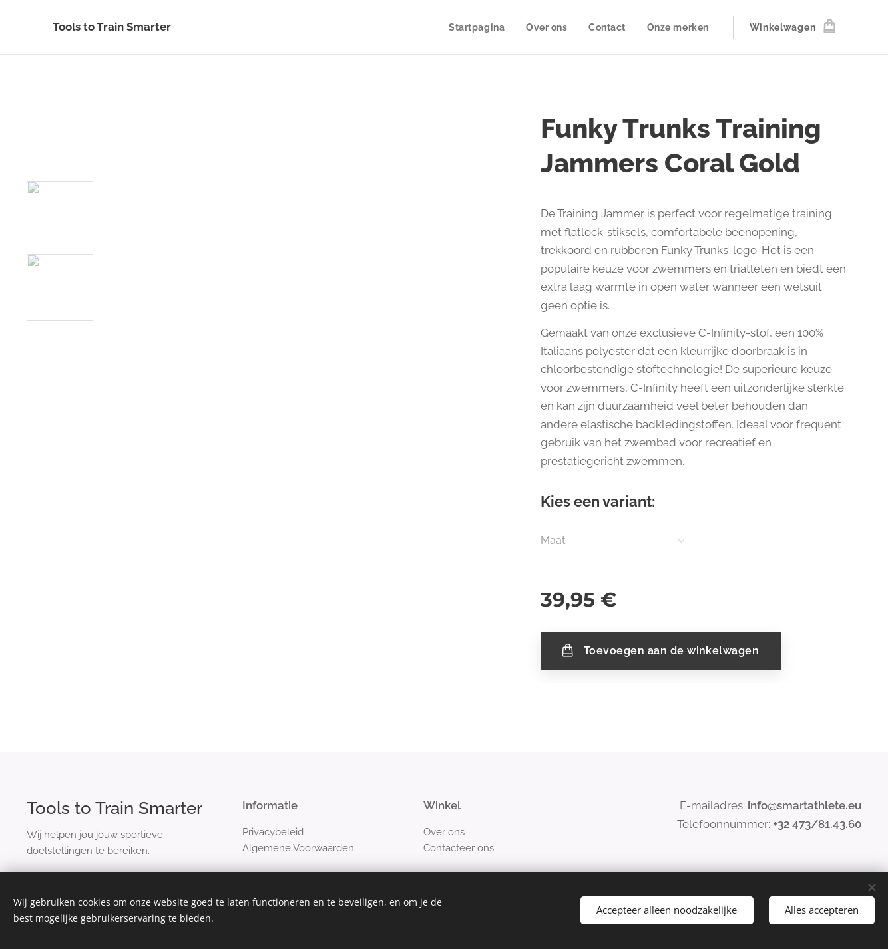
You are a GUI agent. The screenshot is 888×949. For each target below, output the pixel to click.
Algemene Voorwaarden (298, 848)
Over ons (444, 832)
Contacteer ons (458, 848)
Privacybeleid (273, 832)
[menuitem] (477, 27)
